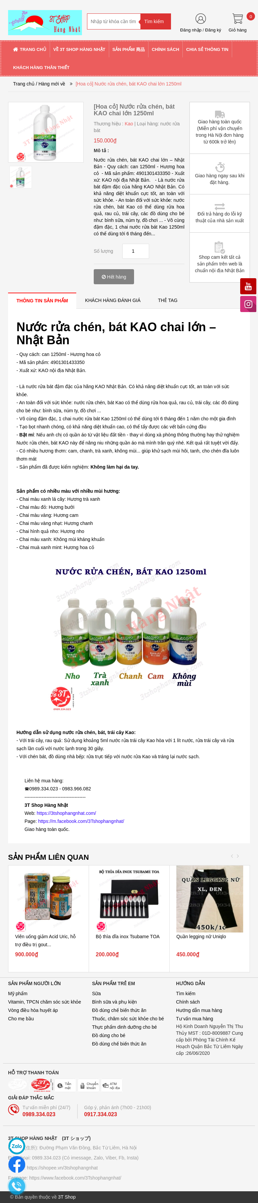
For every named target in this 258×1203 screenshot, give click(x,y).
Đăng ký (213, 30)
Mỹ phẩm (18, 993)
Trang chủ (24, 83)
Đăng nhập (190, 30)
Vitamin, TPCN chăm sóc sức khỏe (44, 1002)
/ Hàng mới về (51, 83)
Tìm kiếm (186, 993)
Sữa (96, 993)
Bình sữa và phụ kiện (114, 1002)
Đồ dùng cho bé (108, 1035)
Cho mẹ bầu (21, 1018)
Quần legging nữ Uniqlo (201, 936)
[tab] (42, 300)
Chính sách (188, 1002)
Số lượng (103, 251)
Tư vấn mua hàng (194, 1018)
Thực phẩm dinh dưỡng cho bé (124, 1027)
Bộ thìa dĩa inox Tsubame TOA (128, 936)
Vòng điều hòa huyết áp (33, 1010)
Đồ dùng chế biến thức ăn (119, 1010)
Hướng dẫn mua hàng (199, 1010)
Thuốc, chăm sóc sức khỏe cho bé (128, 1018)
